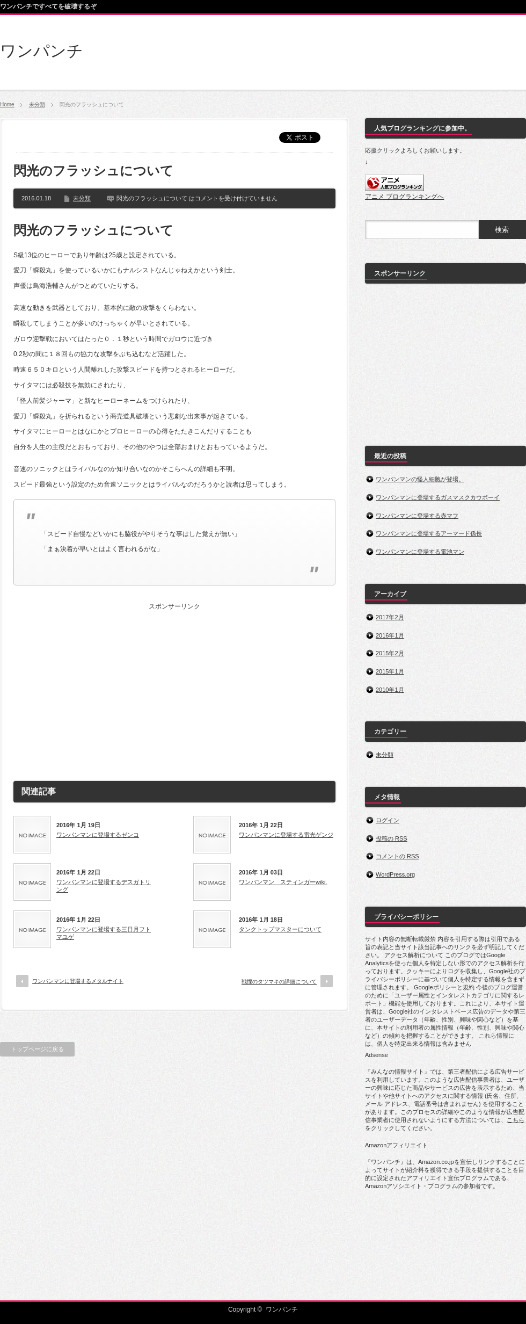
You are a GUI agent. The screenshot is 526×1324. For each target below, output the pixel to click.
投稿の (391, 838)
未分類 (37, 104)
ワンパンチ (41, 51)
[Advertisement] (174, 688)
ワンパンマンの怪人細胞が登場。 (420, 479)
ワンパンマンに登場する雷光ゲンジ (286, 834)
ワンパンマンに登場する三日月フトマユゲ (103, 933)
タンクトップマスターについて (280, 929)
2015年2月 (390, 653)
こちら (515, 1120)
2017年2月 (390, 617)
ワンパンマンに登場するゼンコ (97, 834)
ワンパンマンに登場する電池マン (420, 551)
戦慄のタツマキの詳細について (279, 982)
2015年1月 (390, 671)
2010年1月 (390, 689)
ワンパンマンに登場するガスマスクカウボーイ (438, 497)
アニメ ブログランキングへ (404, 196)
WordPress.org (395, 874)
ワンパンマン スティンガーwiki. (283, 882)
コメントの (397, 856)
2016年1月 (390, 635)
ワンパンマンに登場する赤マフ (417, 515)
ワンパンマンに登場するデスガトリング (103, 886)
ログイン (387, 820)
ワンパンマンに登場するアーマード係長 (429, 533)
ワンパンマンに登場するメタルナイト (77, 981)
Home (7, 104)
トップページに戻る (37, 1049)
